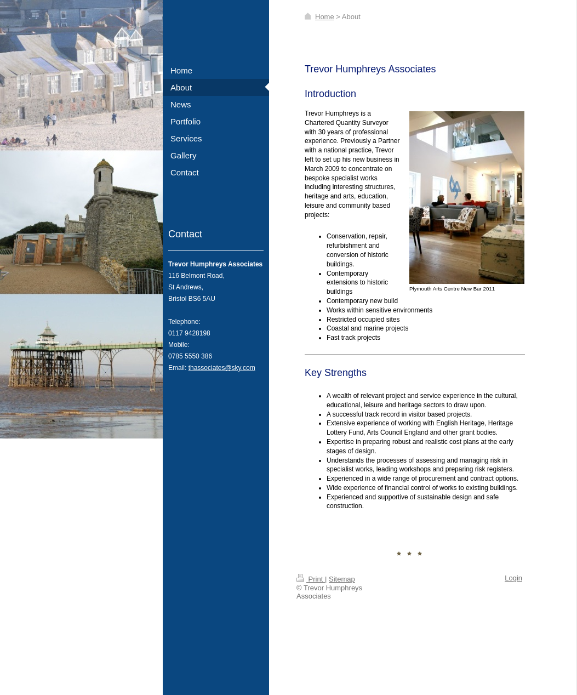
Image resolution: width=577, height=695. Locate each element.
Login (513, 578)
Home (324, 17)
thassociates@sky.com (221, 368)
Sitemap (342, 579)
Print (310, 579)
